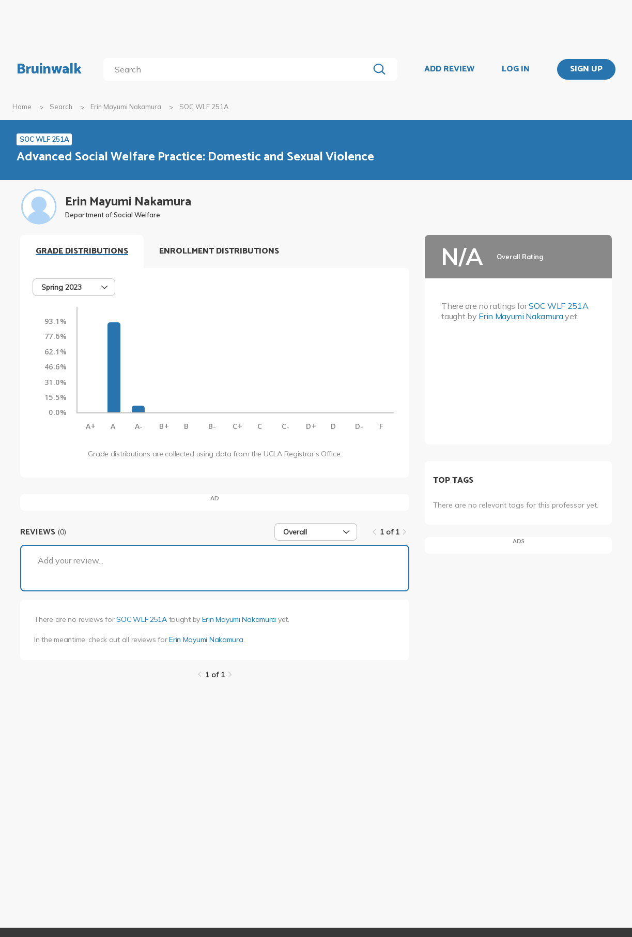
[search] (238, 69)
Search (61, 106)
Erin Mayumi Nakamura (125, 106)
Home (22, 106)
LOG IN (516, 69)
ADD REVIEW (449, 69)
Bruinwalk (49, 69)
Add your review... (70, 560)
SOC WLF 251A (141, 619)
